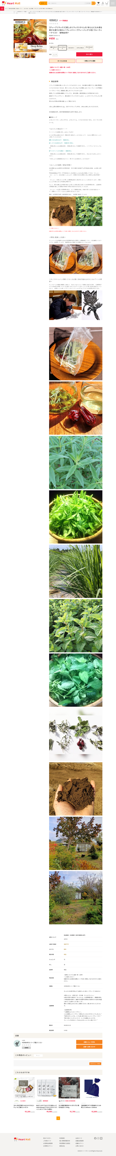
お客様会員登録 (48, 1143)
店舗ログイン (80, 1143)
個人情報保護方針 (64, 1141)
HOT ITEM (26, 8)
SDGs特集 (31, 8)
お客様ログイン (48, 1146)
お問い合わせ (80, 1146)
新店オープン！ (19, 8)
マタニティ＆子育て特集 (39, 8)
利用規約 (62, 1138)
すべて (6, 8)
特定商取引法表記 (64, 1143)
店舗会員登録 (80, 1141)
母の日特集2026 (48, 8)
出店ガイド (79, 1138)
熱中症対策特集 (12, 8)
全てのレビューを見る (95, 1063)
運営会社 (62, 1146)
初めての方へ (47, 1138)
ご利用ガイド (47, 1141)
